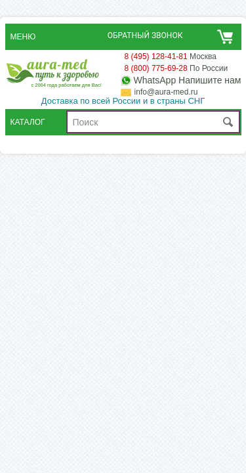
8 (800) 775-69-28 (156, 68)
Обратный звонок (145, 35)
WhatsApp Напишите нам (187, 80)
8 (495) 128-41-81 (156, 56)
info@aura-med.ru (166, 92)
